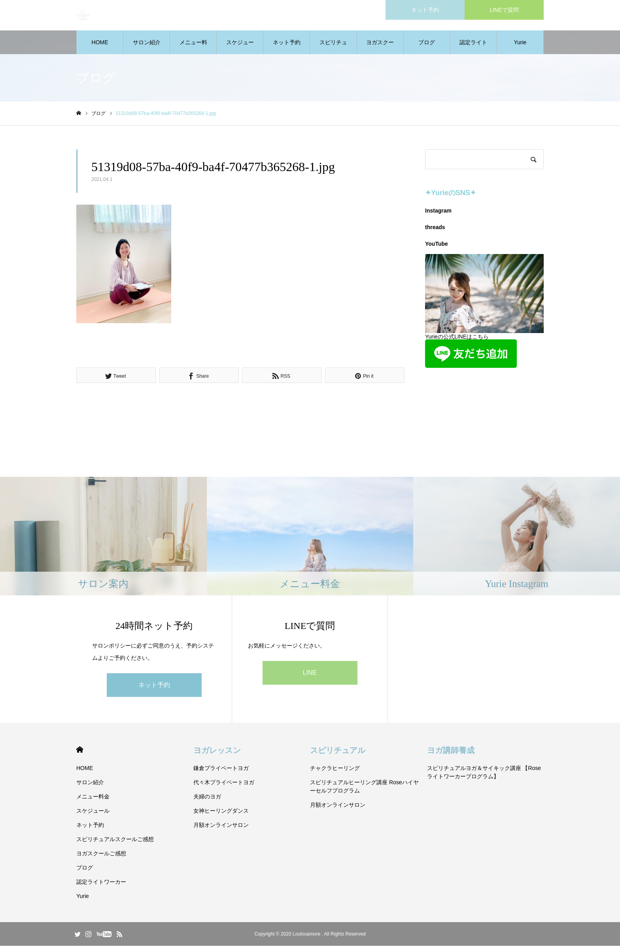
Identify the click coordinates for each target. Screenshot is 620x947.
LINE (310, 673)
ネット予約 (287, 43)
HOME (100, 43)
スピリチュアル (337, 751)
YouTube (436, 245)
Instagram (438, 212)
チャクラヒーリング (335, 769)
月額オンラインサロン (221, 826)
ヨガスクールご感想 (380, 47)
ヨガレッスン (217, 751)
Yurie (520, 43)
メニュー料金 (193, 47)
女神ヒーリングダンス (221, 812)
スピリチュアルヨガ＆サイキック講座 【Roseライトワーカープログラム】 (484, 773)
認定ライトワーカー (473, 47)
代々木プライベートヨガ (223, 783)
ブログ (426, 43)
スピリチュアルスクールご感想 (333, 47)
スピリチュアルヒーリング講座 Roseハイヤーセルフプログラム (364, 787)
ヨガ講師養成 (450, 751)
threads (435, 228)
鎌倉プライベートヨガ (221, 769)
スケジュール (240, 47)
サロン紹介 (147, 43)
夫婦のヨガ (207, 798)
